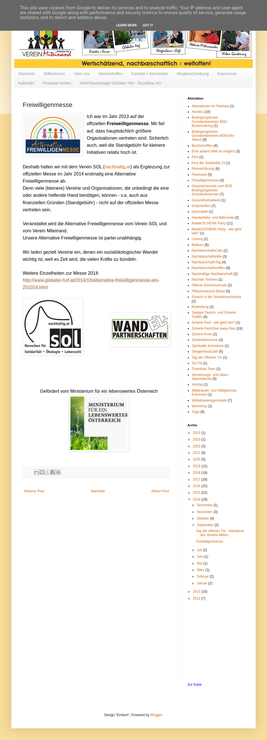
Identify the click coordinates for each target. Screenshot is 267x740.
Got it (148, 25)
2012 (197, 598)
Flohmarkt (199, 175)
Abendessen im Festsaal (210, 106)
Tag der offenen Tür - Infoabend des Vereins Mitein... (220, 533)
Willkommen (54, 73)
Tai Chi (197, 363)
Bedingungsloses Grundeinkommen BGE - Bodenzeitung (210, 121)
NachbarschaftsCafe (207, 251)
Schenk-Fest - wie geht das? (213, 322)
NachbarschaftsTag (206, 262)
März (201, 570)
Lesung (197, 239)
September (205, 525)
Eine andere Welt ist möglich (213, 151)
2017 (197, 479)
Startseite (26, 73)
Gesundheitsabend (206, 200)
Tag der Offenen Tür (207, 357)
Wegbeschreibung (193, 73)
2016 (197, 486)
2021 (197, 453)
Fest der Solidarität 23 (208, 163)
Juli (200, 550)
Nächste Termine (204, 280)
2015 (197, 493)
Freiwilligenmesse (205, 180)
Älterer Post (160, 491)
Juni (200, 557)
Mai (200, 563)
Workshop (199, 406)
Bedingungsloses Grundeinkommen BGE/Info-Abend (213, 136)
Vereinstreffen (110, 73)
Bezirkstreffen (202, 146)
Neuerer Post (34, 491)
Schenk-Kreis (202, 334)
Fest (195, 157)
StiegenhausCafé (205, 352)
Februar (203, 576)
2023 (197, 439)
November (205, 512)
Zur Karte (194, 685)
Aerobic (197, 112)
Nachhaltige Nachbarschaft (212, 274)
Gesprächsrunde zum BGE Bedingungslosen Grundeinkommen (212, 190)
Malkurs (198, 245)
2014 (197, 499)
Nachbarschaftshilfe (207, 257)
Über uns (82, 73)
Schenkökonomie (205, 340)
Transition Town (203, 369)
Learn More (126, 25)
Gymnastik (200, 212)
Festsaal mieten (57, 83)
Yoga (195, 412)
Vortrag (197, 384)
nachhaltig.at (117, 166)
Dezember (205, 505)
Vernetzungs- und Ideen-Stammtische (210, 377)
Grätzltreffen (201, 206)
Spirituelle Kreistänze (208, 346)
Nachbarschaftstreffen (208, 268)
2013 (197, 592)
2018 (197, 473)
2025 (197, 433)
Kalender (26, 83)
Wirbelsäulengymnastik (209, 400)
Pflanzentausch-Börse (208, 291)
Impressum (227, 73)
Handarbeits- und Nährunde (213, 218)
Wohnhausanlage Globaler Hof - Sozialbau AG (120, 83)
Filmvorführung (203, 169)
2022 (197, 446)
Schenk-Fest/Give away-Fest (213, 328)
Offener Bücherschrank (209, 285)
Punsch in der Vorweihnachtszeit (216, 297)
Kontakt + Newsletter (149, 73)
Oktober (203, 518)
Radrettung (200, 307)
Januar (202, 583)
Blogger (156, 715)
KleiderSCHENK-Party (209, 223)
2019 (197, 466)
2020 (197, 459)
